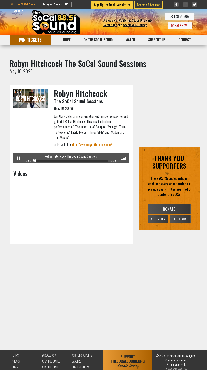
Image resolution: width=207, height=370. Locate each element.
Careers (76, 361)
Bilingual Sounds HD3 (55, 4)
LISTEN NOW (179, 16)
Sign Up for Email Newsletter (112, 4)
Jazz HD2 (17, 11)
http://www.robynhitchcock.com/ (91, 144)
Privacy (16, 361)
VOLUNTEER (158, 218)
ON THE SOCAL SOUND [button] (98, 39)
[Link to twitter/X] (194, 4)
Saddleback (49, 355)
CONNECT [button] (184, 39)
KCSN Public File (51, 361)
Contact (16, 367)
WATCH (130, 39)
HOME (67, 39)
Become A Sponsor (148, 4)
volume (124, 158)
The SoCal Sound (23, 4)
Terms (15, 355)
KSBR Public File (51, 367)
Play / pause (18, 158)
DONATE (169, 209)
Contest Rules (80, 367)
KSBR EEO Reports (82, 355)
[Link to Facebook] (177, 4)
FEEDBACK (180, 218)
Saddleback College (135, 25)
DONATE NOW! (179, 25)
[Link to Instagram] (185, 4)
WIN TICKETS (30, 39)
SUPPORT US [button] (156, 39)
